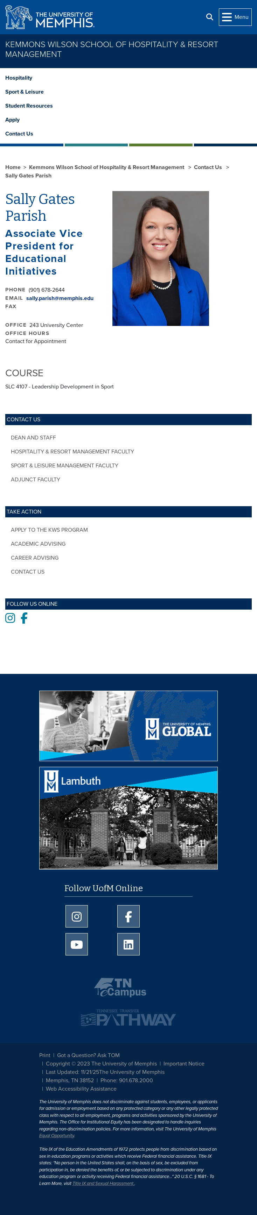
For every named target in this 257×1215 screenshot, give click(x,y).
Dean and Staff (33, 437)
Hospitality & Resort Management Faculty (72, 451)
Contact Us (19, 133)
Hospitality (18, 77)
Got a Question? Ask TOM (88, 1055)
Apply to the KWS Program (49, 529)
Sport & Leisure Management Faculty (64, 465)
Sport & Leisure (24, 91)
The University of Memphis (132, 1072)
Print (44, 1055)
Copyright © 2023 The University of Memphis (101, 1063)
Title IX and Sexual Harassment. (103, 1183)
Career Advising (34, 557)
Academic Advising (38, 543)
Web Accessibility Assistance (81, 1088)
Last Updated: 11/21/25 (72, 1072)
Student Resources (29, 105)
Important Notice (184, 1063)
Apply (12, 119)
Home (13, 167)
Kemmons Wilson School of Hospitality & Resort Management (111, 49)
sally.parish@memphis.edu (59, 298)
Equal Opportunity (56, 1135)
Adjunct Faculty (35, 479)
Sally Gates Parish (28, 175)
